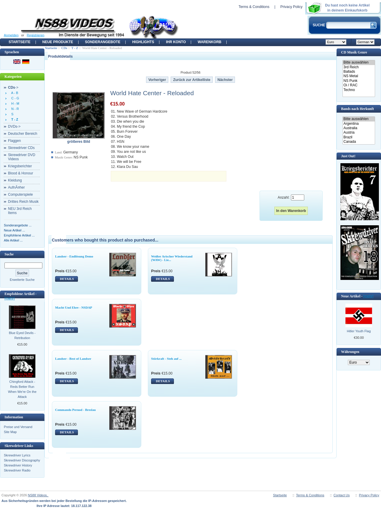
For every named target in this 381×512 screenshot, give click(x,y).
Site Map (10, 432)
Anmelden (11, 35)
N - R (14, 109)
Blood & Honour (20, 173)
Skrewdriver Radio (17, 470)
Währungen (350, 352)
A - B (13, 93)
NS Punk (358, 81)
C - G (14, 98)
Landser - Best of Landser (73, 358)
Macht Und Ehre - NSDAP (73, 307)
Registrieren (35, 35)
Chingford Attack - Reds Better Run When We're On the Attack (22, 389)
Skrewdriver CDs (21, 148)
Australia (358, 128)
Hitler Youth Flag (359, 331)
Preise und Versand (18, 427)
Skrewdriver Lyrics (17, 455)
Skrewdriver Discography (22, 460)
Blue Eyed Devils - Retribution (22, 335)
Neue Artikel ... (14, 230)
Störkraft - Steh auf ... (166, 358)
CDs (64, 48)
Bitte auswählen (358, 62)
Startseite (20, 42)
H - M (14, 103)
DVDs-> (14, 126)
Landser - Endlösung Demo (74, 256)
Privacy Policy (291, 7)
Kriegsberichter (20, 166)
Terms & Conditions (253, 7)
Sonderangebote (102, 42)
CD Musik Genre (354, 52)
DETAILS (67, 279)
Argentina (358, 123)
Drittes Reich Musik (23, 202)
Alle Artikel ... (13, 240)
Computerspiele (20, 194)
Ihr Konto (176, 42)
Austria (358, 132)
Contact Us (342, 495)
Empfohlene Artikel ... (19, 235)
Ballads (358, 71)
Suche (9, 254)
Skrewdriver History (18, 465)
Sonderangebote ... (18, 225)
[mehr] (9, 298)
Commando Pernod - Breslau (75, 409)
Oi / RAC (358, 85)
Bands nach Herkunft (357, 109)
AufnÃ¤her (16, 187)
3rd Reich (358, 67)
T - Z (74, 48)
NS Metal (358, 76)
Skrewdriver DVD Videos (21, 157)
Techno (358, 90)
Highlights (143, 42)
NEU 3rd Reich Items (20, 211)
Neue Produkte (57, 42)
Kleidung (15, 180)
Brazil (358, 137)
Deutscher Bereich (22, 134)
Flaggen (14, 141)
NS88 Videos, (38, 495)
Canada (358, 142)
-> (13, 87)
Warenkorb (209, 42)
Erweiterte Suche (22, 279)
